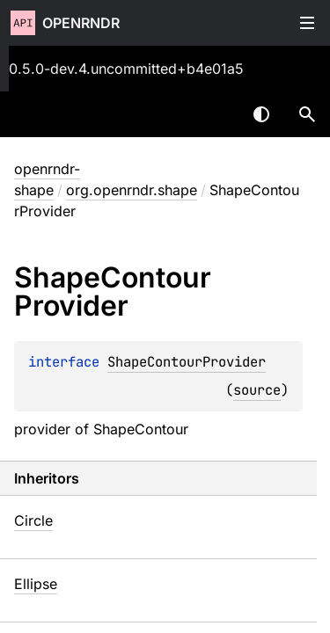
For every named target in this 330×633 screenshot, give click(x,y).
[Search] (307, 114)
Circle (33, 520)
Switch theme (261, 114)
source (257, 390)
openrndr (81, 23)
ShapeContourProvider (186, 362)
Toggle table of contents (307, 23)
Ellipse (35, 584)
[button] (307, 114)
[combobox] (215, 114)
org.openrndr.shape (131, 190)
